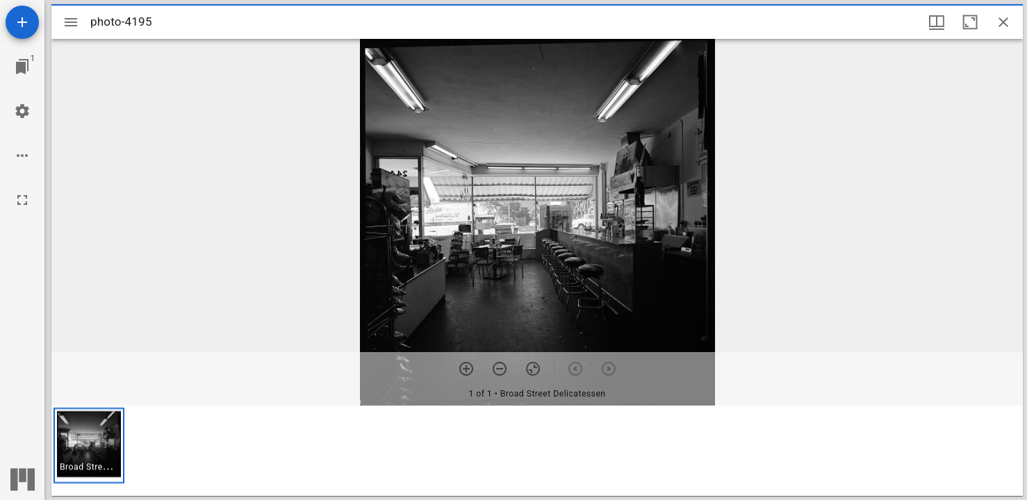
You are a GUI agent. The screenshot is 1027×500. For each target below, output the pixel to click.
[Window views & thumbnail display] (936, 22)
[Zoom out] (499, 368)
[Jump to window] (22, 66)
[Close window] (1003, 22)
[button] (89, 445)
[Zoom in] (466, 368)
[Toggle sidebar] (71, 22)
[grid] (537, 451)
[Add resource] (22, 22)
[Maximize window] (970, 22)
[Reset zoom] (533, 368)
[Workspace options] (22, 155)
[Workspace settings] (22, 111)
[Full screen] (22, 200)
